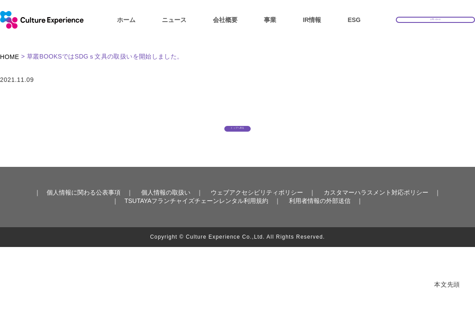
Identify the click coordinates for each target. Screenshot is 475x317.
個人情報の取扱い (165, 205)
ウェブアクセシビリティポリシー (257, 205)
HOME (9, 56)
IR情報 (312, 19)
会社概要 (225, 19)
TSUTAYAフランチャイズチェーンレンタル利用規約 (196, 213)
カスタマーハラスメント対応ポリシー (376, 205)
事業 (270, 19)
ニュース (174, 19)
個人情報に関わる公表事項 (84, 205)
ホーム (126, 19)
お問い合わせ (435, 18)
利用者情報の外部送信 (320, 213)
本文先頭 (447, 284)
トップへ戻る (237, 133)
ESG (354, 19)
